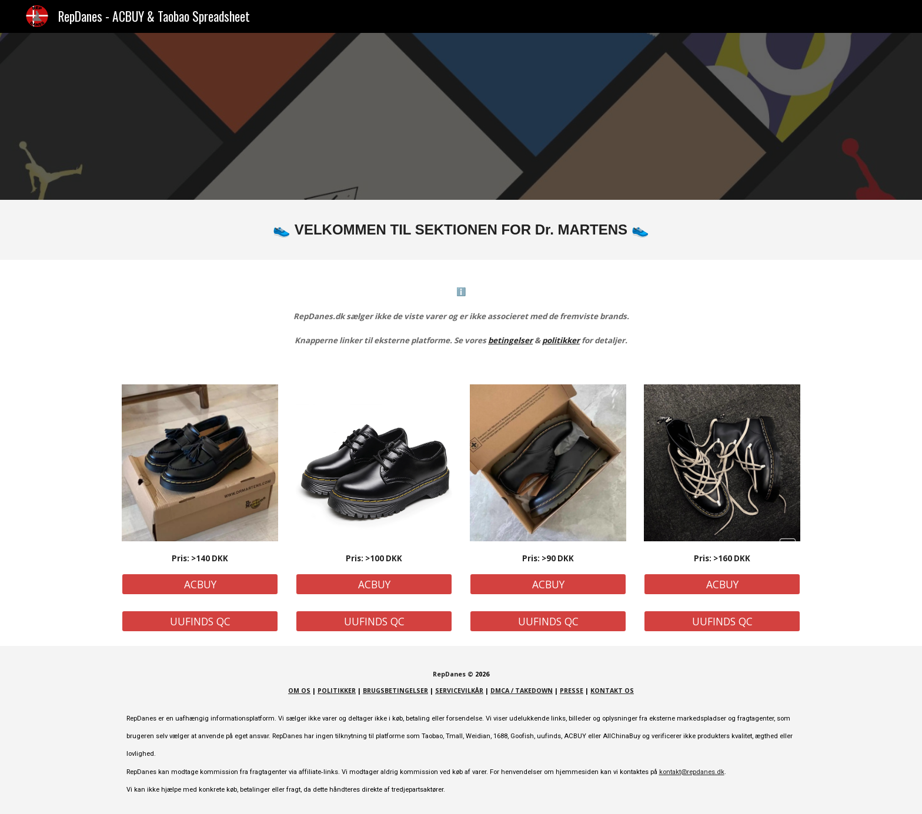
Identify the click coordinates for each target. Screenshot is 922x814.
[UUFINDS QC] (200, 621)
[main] (461, 230)
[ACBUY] (200, 584)
